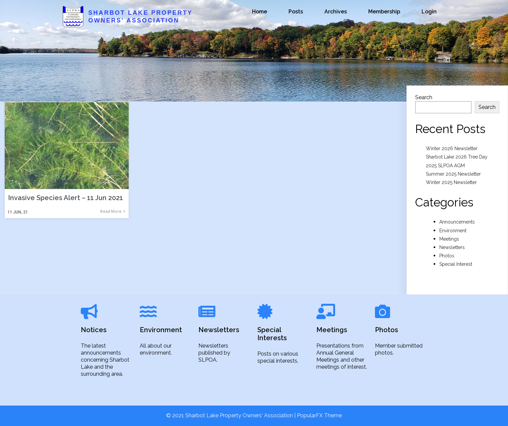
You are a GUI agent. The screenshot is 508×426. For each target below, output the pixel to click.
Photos (446, 255)
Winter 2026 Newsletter (452, 148)
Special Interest (455, 264)
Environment (452, 230)
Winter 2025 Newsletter (451, 182)
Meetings (449, 239)
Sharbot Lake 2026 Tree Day (457, 157)
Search (423, 97)
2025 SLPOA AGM (445, 165)
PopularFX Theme (319, 415)
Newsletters (452, 247)
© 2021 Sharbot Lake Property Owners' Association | (231, 415)
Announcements (457, 222)
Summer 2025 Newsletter (453, 174)
